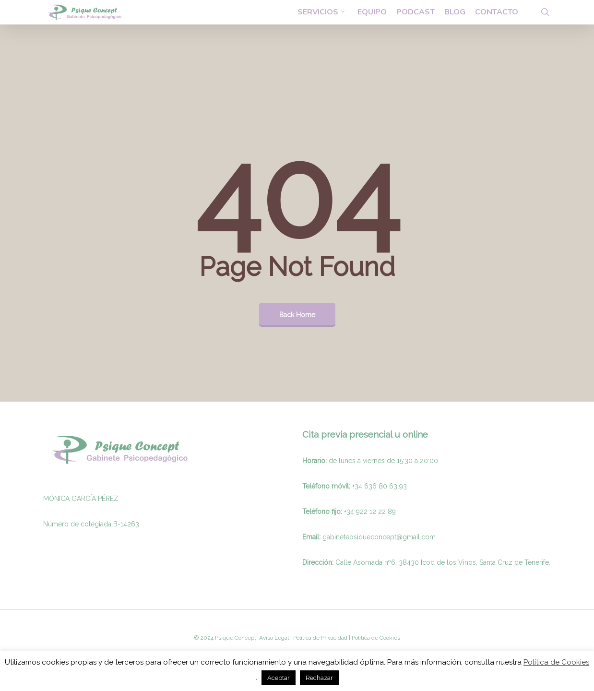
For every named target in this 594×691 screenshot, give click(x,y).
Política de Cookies (556, 662)
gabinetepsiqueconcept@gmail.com (379, 537)
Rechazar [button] (319, 677)
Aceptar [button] (278, 677)
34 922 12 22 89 (371, 511)
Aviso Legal (274, 637)
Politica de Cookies (375, 637)
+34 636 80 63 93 (379, 486)
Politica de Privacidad (319, 637)
